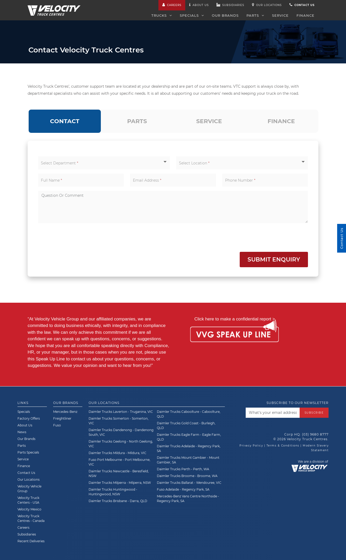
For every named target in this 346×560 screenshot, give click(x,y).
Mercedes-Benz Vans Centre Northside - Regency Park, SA (188, 498)
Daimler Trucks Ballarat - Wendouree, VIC (189, 483)
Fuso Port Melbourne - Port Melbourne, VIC (119, 462)
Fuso (57, 425)
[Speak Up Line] (234, 334)
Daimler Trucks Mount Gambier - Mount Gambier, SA (188, 460)
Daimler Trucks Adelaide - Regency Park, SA (188, 448)
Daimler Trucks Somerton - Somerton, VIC (119, 420)
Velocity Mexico (29, 509)
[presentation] (77, 237)
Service (280, 15)
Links (22, 403)
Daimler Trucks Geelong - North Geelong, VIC (121, 443)
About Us (24, 425)
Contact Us (26, 473)
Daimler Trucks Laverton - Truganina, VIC (121, 412)
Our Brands (225, 15)
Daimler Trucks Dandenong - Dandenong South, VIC (121, 432)
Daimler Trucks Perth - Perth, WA (183, 469)
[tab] (65, 121)
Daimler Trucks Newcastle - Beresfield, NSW (119, 473)
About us (199, 5)
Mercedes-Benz (65, 412)
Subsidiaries (230, 5)
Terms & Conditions (283, 445)
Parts (255, 15)
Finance (305, 15)
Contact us (301, 5)
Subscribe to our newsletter (298, 403)
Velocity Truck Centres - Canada (31, 518)
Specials (192, 15)
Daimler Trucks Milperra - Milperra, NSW (120, 483)
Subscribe (314, 412)
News (21, 432)
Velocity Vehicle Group (29, 488)
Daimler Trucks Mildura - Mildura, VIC (117, 453)
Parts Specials (28, 452)
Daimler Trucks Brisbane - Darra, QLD (118, 501)
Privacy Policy (251, 445)
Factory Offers (28, 418)
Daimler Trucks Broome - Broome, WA (187, 476)
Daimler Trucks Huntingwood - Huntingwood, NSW (113, 491)
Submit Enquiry (274, 259)
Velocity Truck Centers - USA (28, 500)
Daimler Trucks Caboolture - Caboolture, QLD (188, 414)
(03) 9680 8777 (315, 434)
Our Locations (267, 5)
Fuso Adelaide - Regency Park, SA (183, 489)
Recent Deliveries (31, 541)
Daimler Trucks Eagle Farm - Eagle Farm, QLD (189, 437)
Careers (171, 5)
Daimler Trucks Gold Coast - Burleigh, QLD (186, 425)
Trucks (161, 15)
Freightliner (62, 418)
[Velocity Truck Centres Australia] (54, 7)
